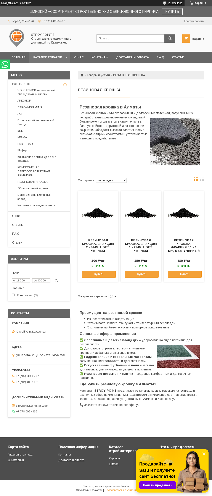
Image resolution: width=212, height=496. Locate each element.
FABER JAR (25, 143)
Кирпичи (114, 458)
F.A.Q (160, 57)
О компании (16, 460)
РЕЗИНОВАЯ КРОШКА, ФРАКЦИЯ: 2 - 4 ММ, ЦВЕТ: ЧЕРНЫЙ (98, 245)
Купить (98, 274)
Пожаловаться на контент (120, 490)
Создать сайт (9, 3)
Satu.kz (124, 486)
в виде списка (202, 180)
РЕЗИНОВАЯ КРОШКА (33, 181)
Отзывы (17, 224)
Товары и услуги (98, 75)
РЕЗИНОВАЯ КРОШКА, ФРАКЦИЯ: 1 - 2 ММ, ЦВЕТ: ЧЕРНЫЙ (141, 245)
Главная (19, 57)
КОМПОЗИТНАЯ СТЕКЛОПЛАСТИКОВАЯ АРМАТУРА (34, 171)
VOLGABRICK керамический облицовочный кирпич (36, 92)
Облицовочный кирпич (33, 188)
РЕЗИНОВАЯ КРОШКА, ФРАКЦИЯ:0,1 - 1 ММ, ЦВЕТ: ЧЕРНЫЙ (184, 245)
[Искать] (169, 38)
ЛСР (20, 113)
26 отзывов (175, 3)
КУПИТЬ (172, 11)
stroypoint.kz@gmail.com (32, 405)
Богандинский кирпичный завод (34, 196)
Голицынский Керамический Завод (36, 122)
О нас (79, 57)
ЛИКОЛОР (24, 100)
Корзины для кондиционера (36, 205)
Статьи (178, 57)
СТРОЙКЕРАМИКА (30, 107)
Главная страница (20, 454)
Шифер (22, 150)
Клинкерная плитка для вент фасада (37, 158)
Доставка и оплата (132, 57)
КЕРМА (22, 137)
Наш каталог (21, 84)
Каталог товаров (47, 57)
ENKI (21, 130)
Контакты (100, 57)
